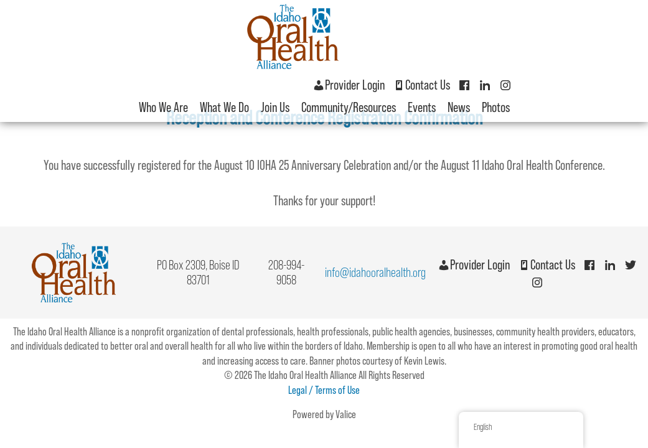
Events (422, 107)
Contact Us (421, 85)
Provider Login (348, 85)
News (459, 107)
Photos (496, 107)
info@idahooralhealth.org (375, 272)
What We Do (224, 107)
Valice (346, 414)
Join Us (275, 107)
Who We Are (163, 107)
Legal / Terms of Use (324, 390)
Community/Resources (348, 107)
